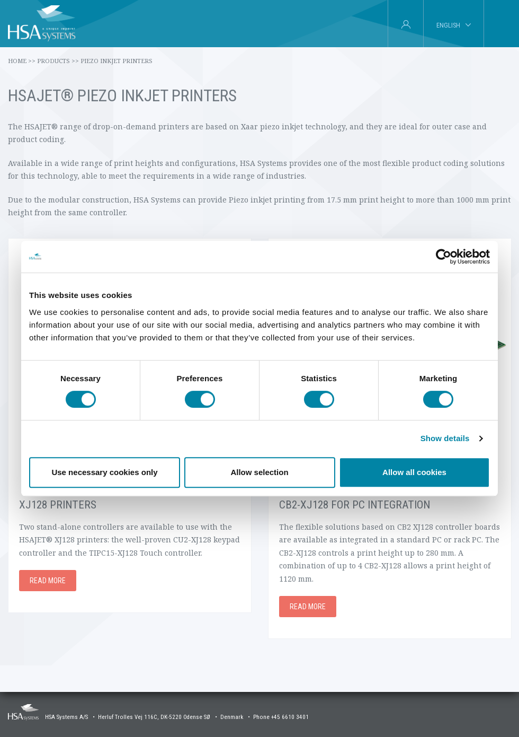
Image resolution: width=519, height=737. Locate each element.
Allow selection (259, 472)
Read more (48, 580)
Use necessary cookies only (104, 472)
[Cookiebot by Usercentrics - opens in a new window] (443, 257)
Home (21, 61)
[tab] (501, 24)
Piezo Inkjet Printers (116, 61)
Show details (445, 438)
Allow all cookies (414, 472)
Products (58, 61)
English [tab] (448, 25)
